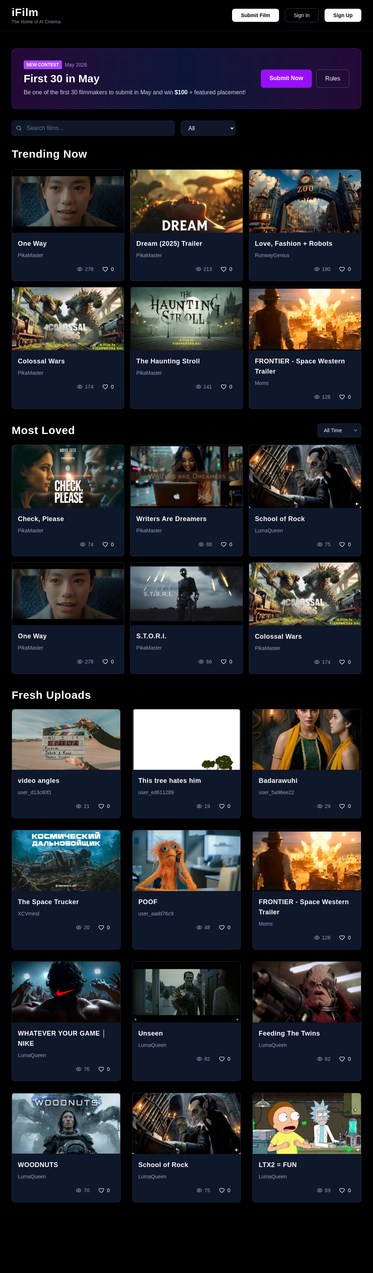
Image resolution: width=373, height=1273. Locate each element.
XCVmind (28, 914)
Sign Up (343, 15)
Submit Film (255, 15)
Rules (332, 78)
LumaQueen (269, 530)
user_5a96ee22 (276, 792)
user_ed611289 (156, 792)
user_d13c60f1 (35, 792)
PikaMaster (30, 255)
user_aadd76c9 (156, 914)
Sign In (302, 15)
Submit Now (286, 78)
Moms (262, 383)
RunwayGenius (272, 255)
